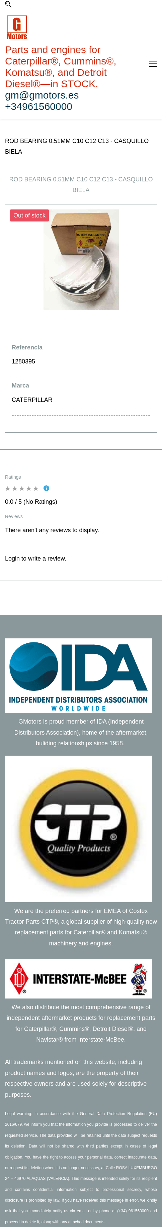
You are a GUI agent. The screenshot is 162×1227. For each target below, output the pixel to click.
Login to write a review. (35, 558)
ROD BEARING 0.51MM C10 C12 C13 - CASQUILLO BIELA (77, 146)
